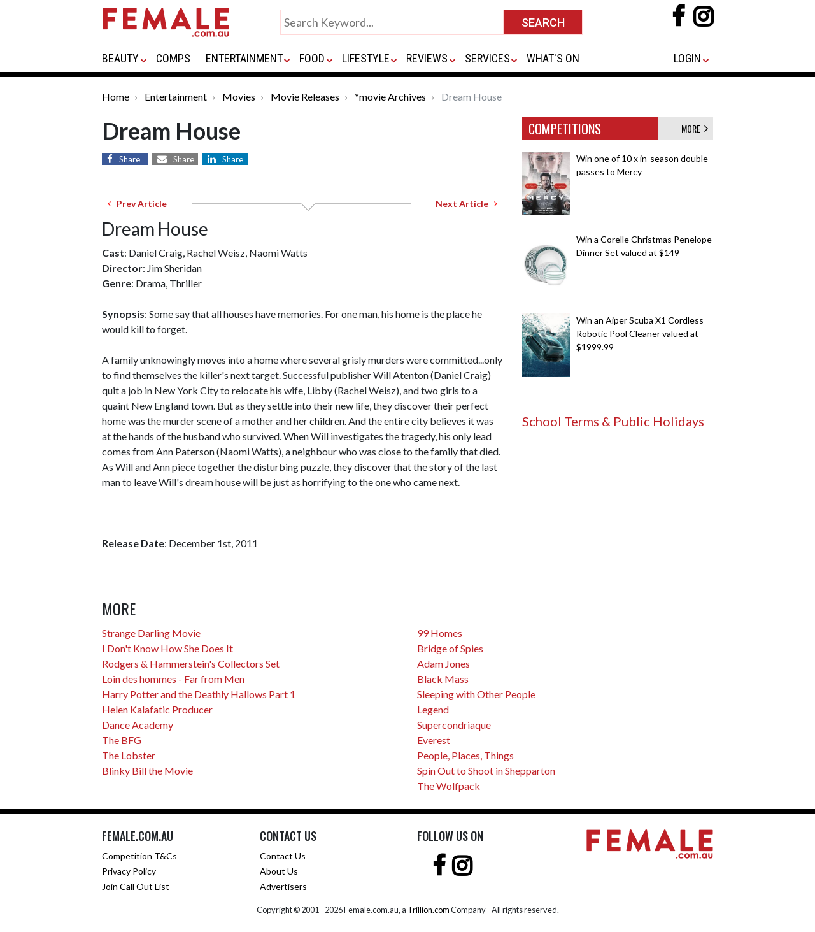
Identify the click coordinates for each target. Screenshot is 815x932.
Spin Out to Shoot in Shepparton (486, 770)
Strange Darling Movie (151, 633)
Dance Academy (137, 725)
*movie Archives (390, 96)
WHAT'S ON (553, 58)
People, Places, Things (465, 755)
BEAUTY (120, 58)
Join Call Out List (135, 886)
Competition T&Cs (139, 855)
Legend (433, 709)
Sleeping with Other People (476, 694)
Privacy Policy (129, 871)
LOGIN (687, 58)
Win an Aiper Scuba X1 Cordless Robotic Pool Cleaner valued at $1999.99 (640, 333)
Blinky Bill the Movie (147, 770)
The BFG (121, 740)
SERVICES (487, 58)
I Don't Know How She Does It (167, 648)
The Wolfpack (448, 786)
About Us (279, 871)
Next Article (466, 203)
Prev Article (137, 203)
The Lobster (128, 755)
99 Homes (439, 633)
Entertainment (176, 96)
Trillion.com (429, 910)
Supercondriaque (454, 725)
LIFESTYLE (366, 58)
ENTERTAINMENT (244, 58)
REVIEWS (427, 58)
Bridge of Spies (450, 648)
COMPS (173, 58)
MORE (694, 128)
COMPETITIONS (564, 128)
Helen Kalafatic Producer (157, 709)
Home (115, 96)
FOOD (312, 58)
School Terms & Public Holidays (613, 421)
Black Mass (443, 679)
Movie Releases (305, 96)
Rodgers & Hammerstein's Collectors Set (191, 663)
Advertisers (283, 886)
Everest (433, 740)
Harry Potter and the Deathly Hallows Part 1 (198, 694)
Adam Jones (443, 663)
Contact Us (283, 855)
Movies (238, 96)
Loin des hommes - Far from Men (173, 679)
